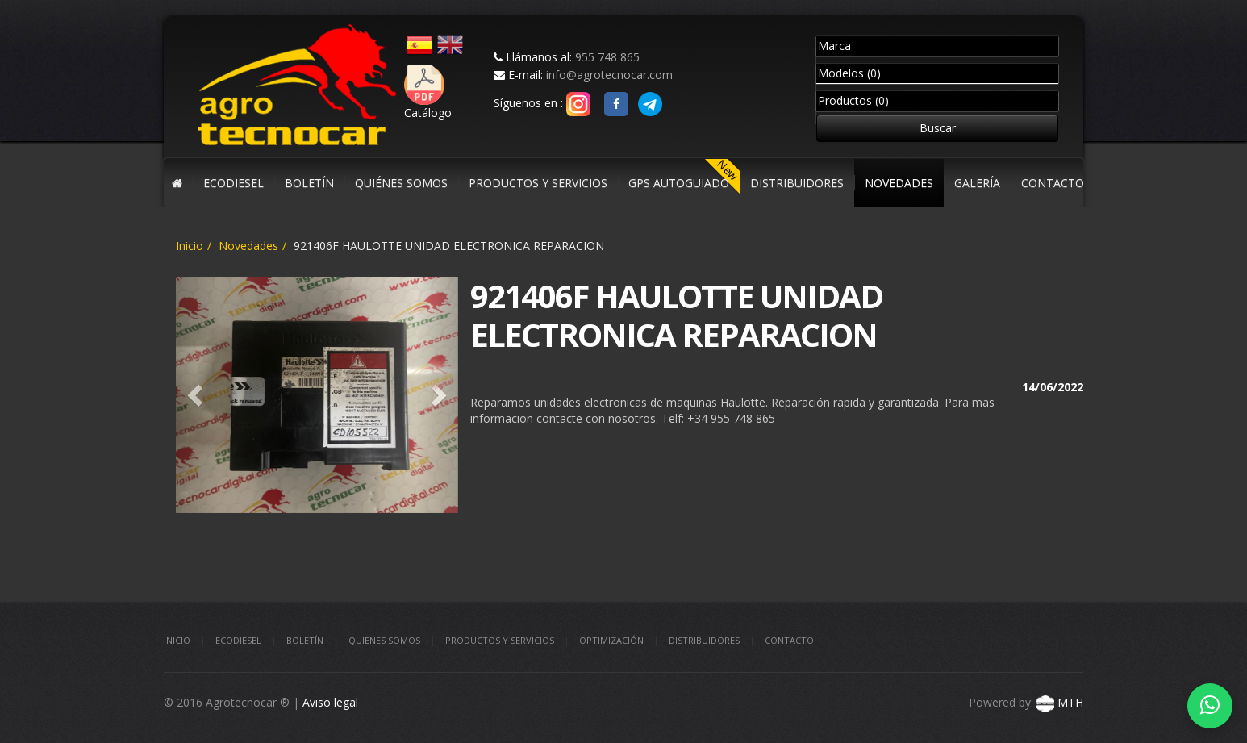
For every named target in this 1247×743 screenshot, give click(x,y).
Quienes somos (384, 640)
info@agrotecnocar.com (609, 74)
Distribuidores (704, 640)
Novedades (248, 245)
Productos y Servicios (499, 640)
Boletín (304, 640)
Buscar (938, 128)
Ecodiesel (238, 640)
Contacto (789, 640)
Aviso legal (330, 702)
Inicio (189, 245)
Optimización (611, 640)
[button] (197, 395)
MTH (1058, 702)
